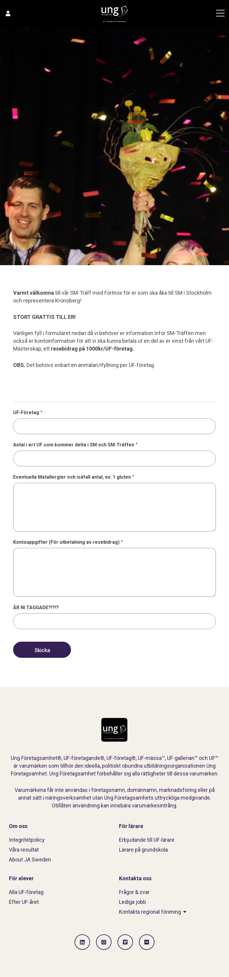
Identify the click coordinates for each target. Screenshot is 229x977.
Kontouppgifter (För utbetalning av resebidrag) (66, 542)
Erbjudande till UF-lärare (146, 840)
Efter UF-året (24, 902)
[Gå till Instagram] (104, 942)
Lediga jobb (132, 902)
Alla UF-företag (26, 892)
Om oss (18, 826)
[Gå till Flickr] (146, 942)
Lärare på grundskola (143, 850)
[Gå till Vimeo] (125, 942)
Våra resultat (24, 850)
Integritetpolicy (27, 840)
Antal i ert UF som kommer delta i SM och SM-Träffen (73, 445)
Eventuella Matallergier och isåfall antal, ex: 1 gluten (72, 477)
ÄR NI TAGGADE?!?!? (36, 607)
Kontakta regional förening (150, 912)
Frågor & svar (134, 892)
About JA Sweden (30, 859)
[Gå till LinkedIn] (82, 942)
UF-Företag (26, 412)
